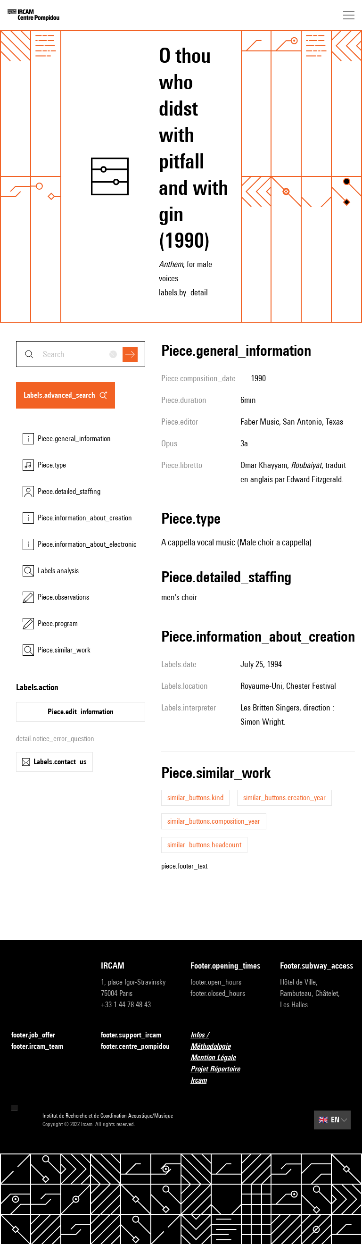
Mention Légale (218, 1058)
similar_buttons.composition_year (213, 821)
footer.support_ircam (136, 1035)
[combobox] (80, 354)
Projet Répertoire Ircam (225, 1074)
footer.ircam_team (42, 1047)
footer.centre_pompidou (135, 1046)
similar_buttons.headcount (204, 844)
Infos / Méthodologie (225, 1040)
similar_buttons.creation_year (284, 797)
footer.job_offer (38, 1035)
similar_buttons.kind (195, 797)
